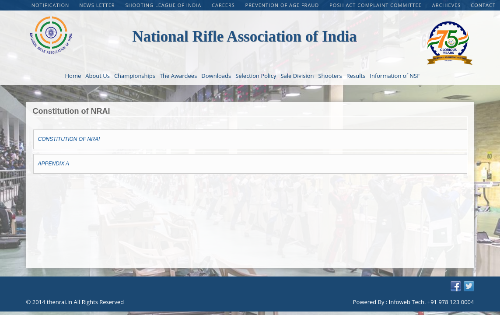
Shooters (330, 76)
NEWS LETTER (97, 5)
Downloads (216, 76)
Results (356, 76)
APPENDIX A (54, 164)
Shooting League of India (164, 5)
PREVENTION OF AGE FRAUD (283, 5)
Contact (483, 5)
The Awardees (178, 76)
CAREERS (224, 5)
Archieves (446, 5)
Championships (134, 76)
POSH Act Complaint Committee (376, 5)
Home (73, 76)
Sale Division (297, 76)
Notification (50, 5)
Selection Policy (255, 76)
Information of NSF (395, 76)
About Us (97, 76)
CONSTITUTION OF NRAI (69, 139)
